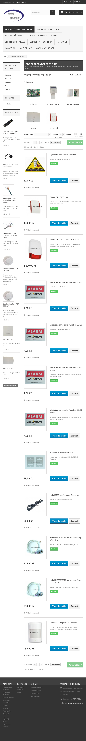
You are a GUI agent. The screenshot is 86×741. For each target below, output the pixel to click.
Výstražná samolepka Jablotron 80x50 (66, 282)
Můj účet (35, 683)
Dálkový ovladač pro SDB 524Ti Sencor (10, 132)
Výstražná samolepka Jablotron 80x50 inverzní (66, 368)
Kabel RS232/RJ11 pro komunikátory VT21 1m (65, 539)
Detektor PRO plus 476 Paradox (63, 623)
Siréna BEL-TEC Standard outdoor (64, 240)
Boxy (6, 86)
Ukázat (56, 134)
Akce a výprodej (45, 48)
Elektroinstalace (15, 41)
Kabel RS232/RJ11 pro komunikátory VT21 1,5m (65, 581)
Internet (62, 41)
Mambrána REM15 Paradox (62, 452)
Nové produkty (11, 112)
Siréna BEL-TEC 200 (59, 197)
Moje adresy (35, 693)
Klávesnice (8, 79)
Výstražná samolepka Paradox (63, 155)
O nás (8, 104)
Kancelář (10, 48)
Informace (9, 98)
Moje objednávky (36, 687)
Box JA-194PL (8, 368)
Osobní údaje (35, 696)
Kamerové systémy (15, 35)
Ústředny (8, 75)
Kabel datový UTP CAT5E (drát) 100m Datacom (10, 235)
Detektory (8, 82)
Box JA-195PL (8, 339)
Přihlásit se (78, 2)
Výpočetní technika (41, 41)
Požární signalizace (48, 29)
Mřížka (75, 135)
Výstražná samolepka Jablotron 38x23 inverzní (66, 411)
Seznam (81, 135)
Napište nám (68, 2)
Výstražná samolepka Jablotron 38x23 (66, 325)
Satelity (56, 35)
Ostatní (7, 89)
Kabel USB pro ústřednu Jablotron (64, 495)
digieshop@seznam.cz (75, 703)
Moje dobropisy (36, 690)
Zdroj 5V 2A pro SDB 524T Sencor (10, 166)
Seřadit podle (28, 134)
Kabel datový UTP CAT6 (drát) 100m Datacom (9, 200)
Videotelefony (38, 35)
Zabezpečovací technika (18, 29)
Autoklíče (26, 48)
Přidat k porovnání (32, 187)
